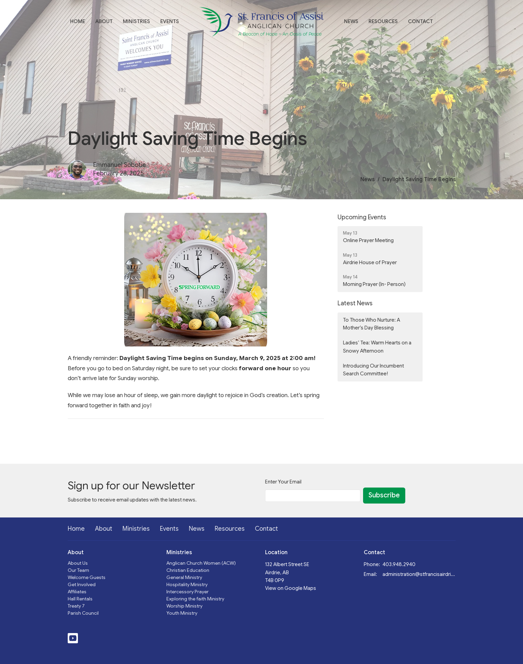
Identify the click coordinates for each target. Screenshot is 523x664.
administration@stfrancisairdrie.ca (419, 574)
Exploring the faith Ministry (195, 599)
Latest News (355, 303)
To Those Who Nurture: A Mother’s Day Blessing (371, 324)
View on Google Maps (290, 588)
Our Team (78, 570)
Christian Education (187, 570)
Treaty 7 (76, 606)
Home (77, 21)
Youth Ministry (181, 613)
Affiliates (77, 592)
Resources (383, 21)
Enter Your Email (283, 482)
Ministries (136, 21)
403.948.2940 (398, 564)
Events (169, 21)
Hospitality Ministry (187, 584)
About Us (78, 563)
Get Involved (82, 584)
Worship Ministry (184, 606)
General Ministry (184, 577)
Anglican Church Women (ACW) (201, 563)
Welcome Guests (86, 577)
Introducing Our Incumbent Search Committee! (373, 370)
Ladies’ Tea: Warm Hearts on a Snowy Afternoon (377, 347)
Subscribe (384, 495)
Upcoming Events (362, 217)
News (351, 21)
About (104, 21)
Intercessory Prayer (187, 592)
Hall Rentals (80, 599)
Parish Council (83, 613)
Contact (420, 21)
